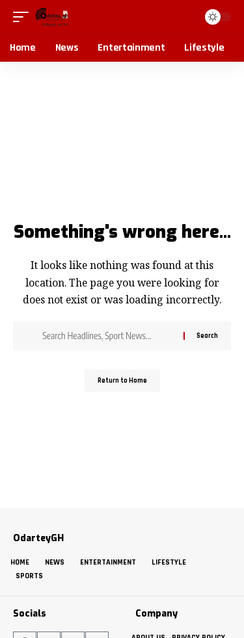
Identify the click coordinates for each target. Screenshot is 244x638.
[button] (24, 17)
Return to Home (122, 380)
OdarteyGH (38, 538)
